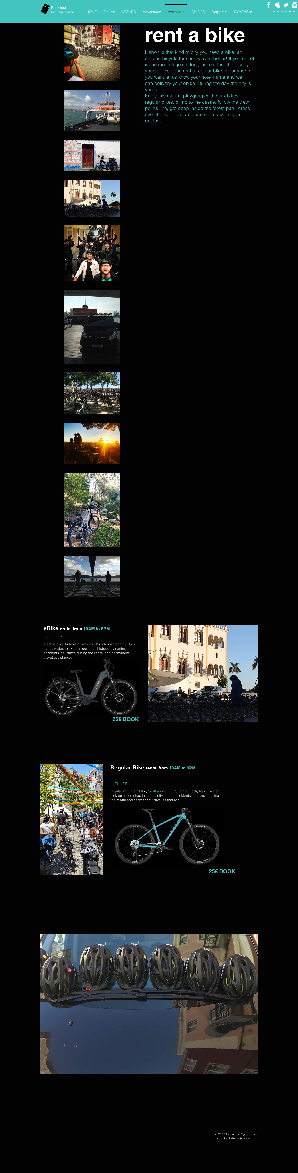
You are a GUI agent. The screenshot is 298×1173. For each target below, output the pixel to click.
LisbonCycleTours (227, 1139)
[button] (149, 1004)
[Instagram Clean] (294, 5)
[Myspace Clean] (277, 5)
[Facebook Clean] (268, 5)
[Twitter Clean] (286, 5)
